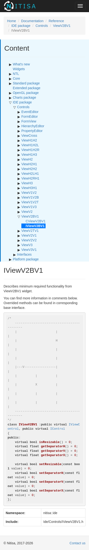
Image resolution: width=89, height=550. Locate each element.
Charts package (24, 97)
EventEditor (29, 112)
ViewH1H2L (30, 145)
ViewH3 (27, 183)
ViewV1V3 (29, 207)
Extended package (26, 88)
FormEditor (29, 116)
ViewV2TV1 (30, 231)
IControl (57, 429)
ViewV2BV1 (61, 26)
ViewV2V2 (29, 240)
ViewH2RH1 (30, 178)
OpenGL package (26, 93)
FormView (28, 121)
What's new (21, 64)
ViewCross (29, 135)
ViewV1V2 (29, 193)
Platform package (26, 259)
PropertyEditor (31, 131)
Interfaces (24, 254)
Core (16, 78)
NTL (16, 74)
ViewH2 (27, 159)
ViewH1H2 (29, 140)
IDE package (20, 26)
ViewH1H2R (30, 150)
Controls (42, 26)
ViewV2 (27, 212)
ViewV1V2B (30, 197)
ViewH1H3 (29, 154)
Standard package (26, 83)
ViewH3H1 (29, 188)
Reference (56, 21)
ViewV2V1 (29, 235)
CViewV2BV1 (36, 221)
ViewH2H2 (29, 169)
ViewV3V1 (29, 250)
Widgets (19, 69)
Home (11, 21)
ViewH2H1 (29, 164)
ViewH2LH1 (30, 173)
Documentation (32, 21)
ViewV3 (27, 245)
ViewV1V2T (30, 202)
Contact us (77, 543)
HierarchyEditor (32, 126)
